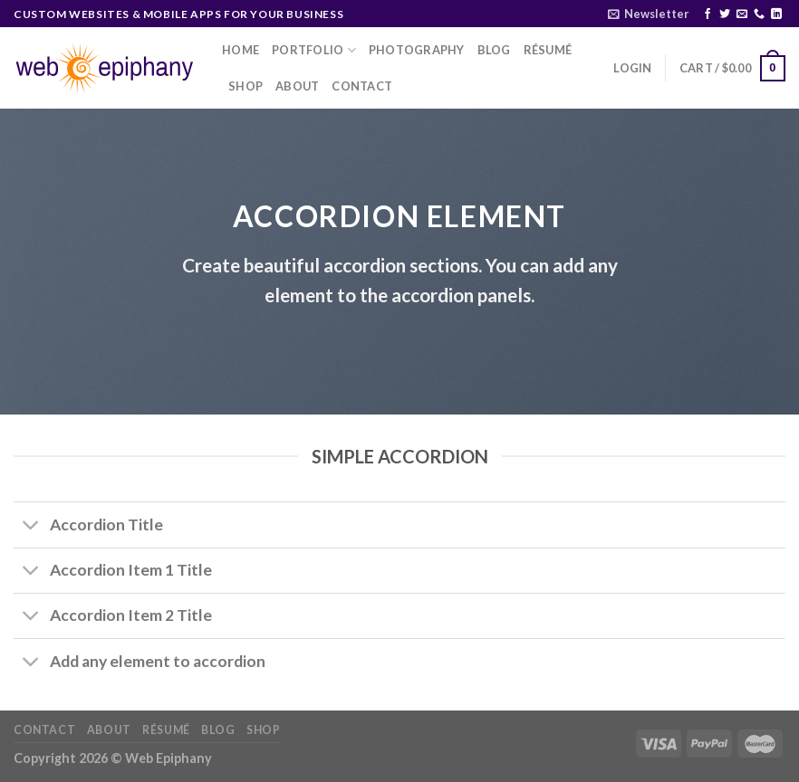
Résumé (548, 50)
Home (240, 50)
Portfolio (314, 50)
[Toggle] (31, 527)
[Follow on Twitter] (724, 14)
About (297, 86)
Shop (245, 86)
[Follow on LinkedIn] (776, 14)
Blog (494, 50)
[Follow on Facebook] (707, 14)
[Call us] (759, 14)
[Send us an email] (741, 14)
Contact (362, 86)
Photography (417, 50)
